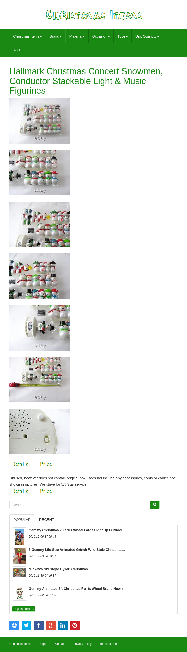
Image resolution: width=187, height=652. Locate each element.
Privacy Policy (82, 644)
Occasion (101, 36)
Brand (55, 36)
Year (18, 50)
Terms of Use (108, 644)
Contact (60, 644)
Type (122, 36)
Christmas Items (27, 36)
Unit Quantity (147, 36)
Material (76, 36)
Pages (43, 644)
